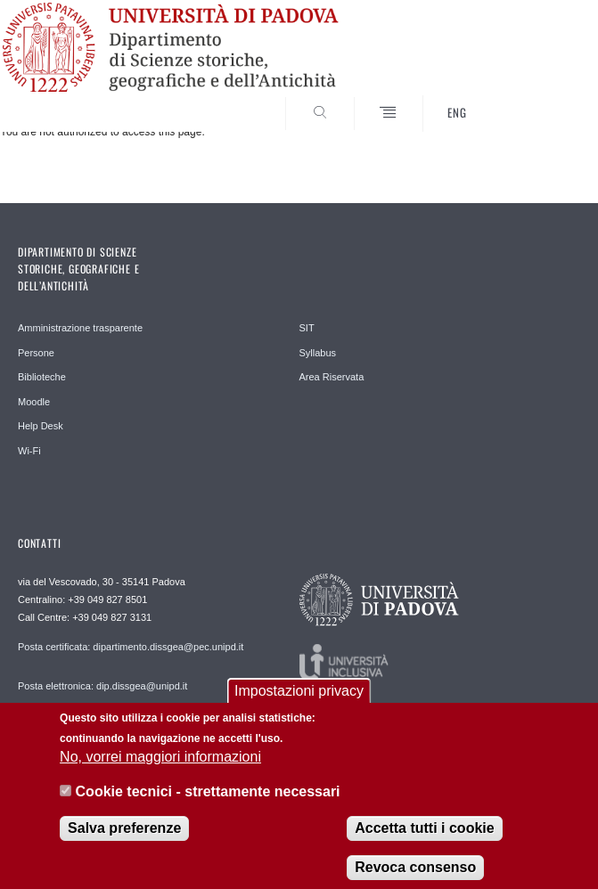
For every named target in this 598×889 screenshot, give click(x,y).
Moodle (34, 401)
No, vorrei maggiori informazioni (160, 764)
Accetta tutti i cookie (424, 836)
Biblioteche (42, 376)
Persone (36, 352)
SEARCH (537, 98)
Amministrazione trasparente (80, 327)
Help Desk (40, 425)
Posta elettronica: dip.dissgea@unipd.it (102, 686)
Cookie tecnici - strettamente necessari (208, 799)
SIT (307, 327)
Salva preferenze (124, 836)
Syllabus (318, 352)
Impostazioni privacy (299, 698)
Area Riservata (332, 376)
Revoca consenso (415, 875)
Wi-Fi (29, 450)
